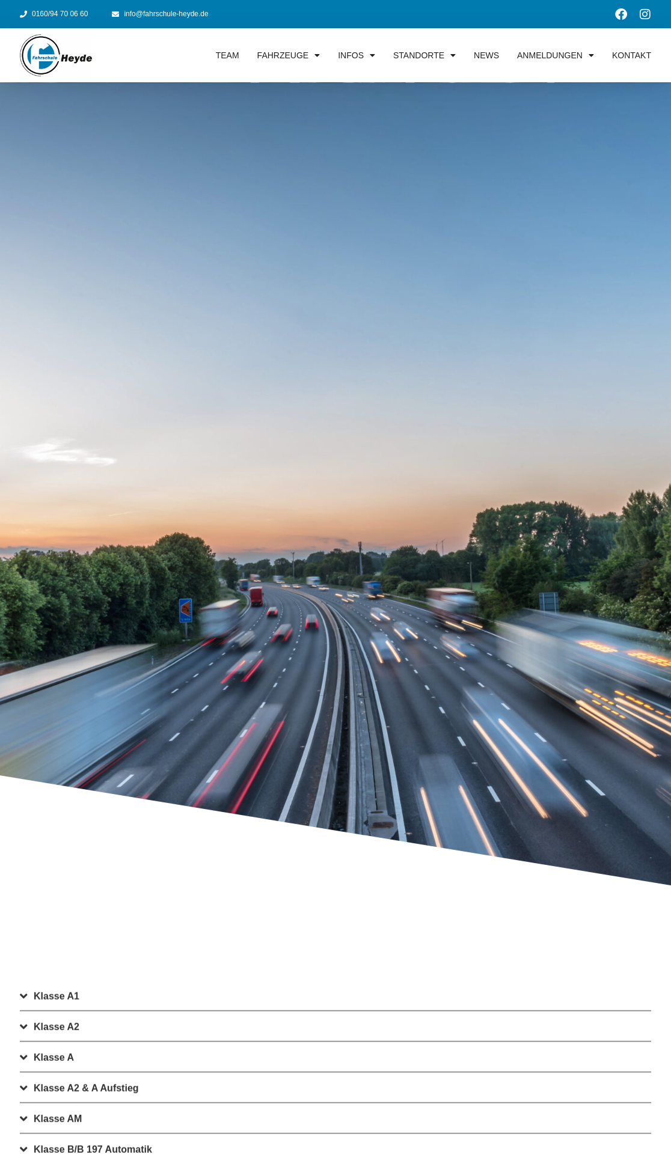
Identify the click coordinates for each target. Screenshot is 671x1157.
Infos (356, 55)
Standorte (424, 55)
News (486, 55)
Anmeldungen (555, 55)
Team (227, 55)
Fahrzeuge (288, 55)
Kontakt (631, 55)
